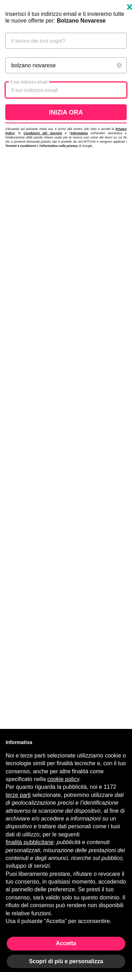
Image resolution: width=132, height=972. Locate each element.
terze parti (18, 795)
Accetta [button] (66, 943)
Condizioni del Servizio (43, 133)
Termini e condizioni (20, 146)
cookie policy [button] (63, 779)
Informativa (79, 133)
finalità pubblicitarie (30, 842)
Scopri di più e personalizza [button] (66, 961)
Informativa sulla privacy (59, 146)
